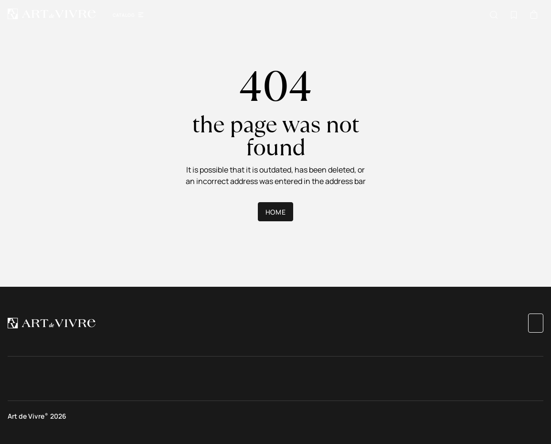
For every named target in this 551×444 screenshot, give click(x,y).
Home (275, 212)
